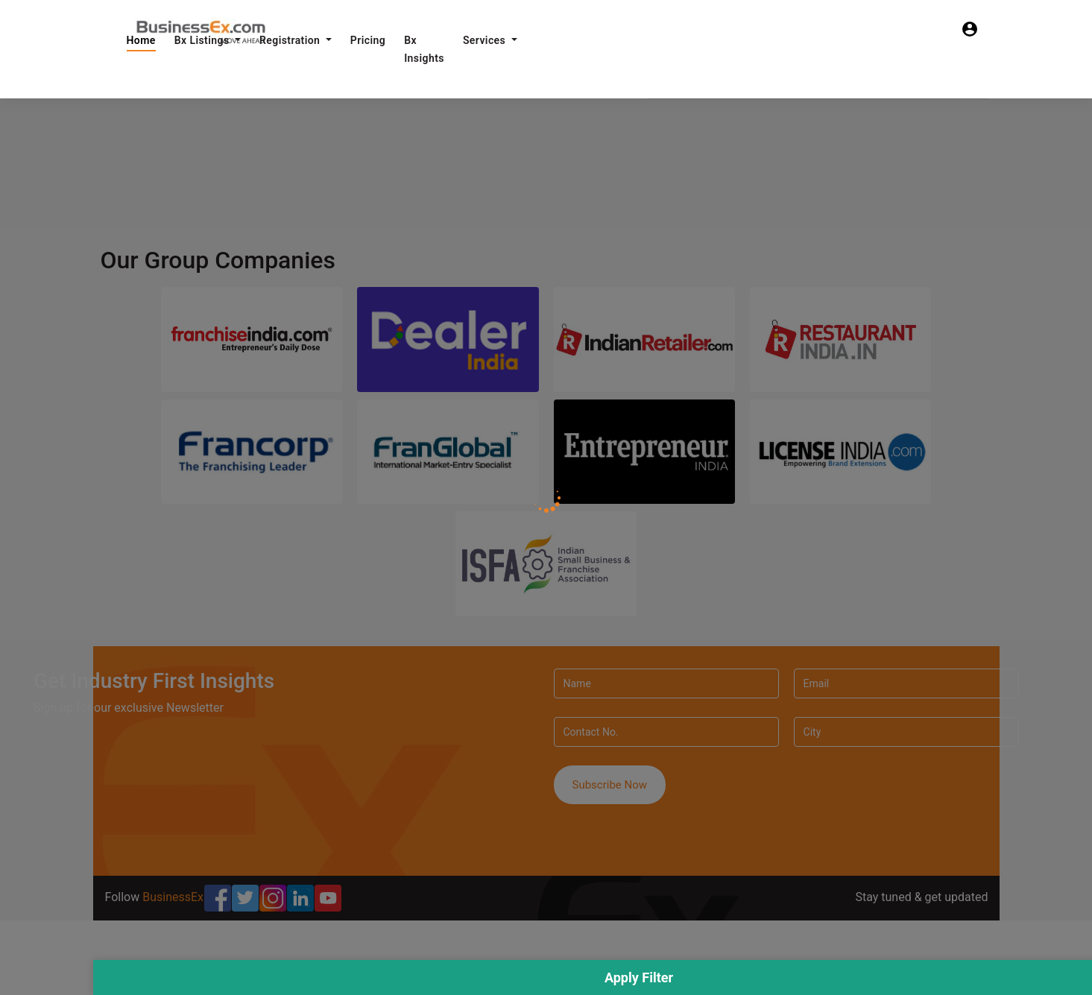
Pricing (367, 40)
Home (141, 40)
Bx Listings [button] (203, 40)
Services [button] (485, 40)
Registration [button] (291, 40)
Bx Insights (424, 49)
